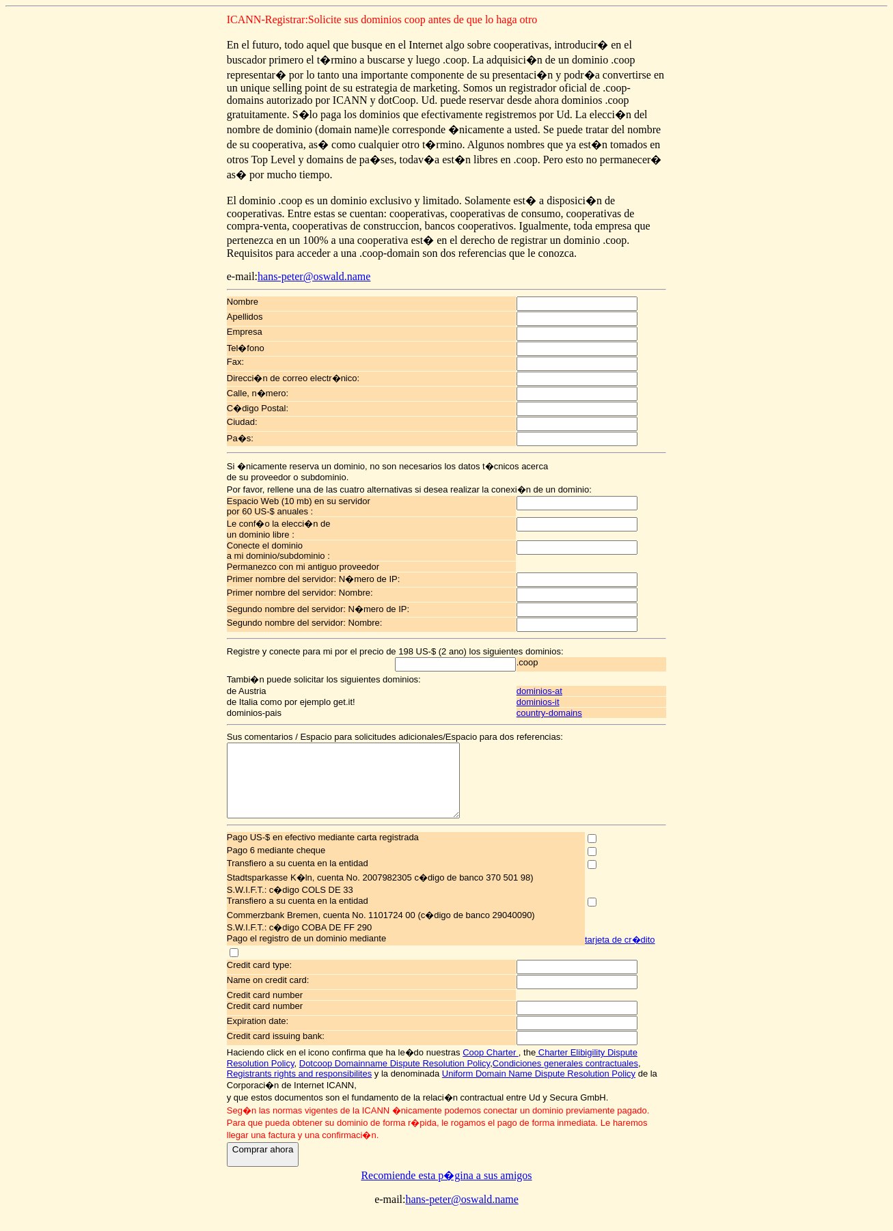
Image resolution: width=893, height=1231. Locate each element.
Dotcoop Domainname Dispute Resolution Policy (394, 1078)
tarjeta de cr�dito (620, 954)
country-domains (559, 713)
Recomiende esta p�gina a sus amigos (446, 1189)
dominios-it (548, 702)
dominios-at (550, 691)
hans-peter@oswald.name (314, 276)
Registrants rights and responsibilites (299, 1088)
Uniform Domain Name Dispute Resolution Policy (538, 1088)
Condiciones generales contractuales (565, 1078)
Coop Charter (491, 1067)
